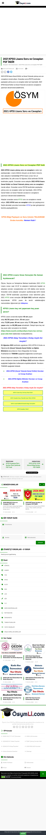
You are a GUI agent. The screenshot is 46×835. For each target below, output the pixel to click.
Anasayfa (5, 64)
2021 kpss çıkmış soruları (26, 476)
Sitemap (28, 751)
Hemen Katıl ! (30, 220)
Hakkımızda (29, 762)
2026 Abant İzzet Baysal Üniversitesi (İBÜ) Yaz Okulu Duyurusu (34, 657)
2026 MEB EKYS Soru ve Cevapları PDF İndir (33, 503)
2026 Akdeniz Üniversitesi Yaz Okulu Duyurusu (35, 678)
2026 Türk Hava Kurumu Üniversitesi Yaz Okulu (33, 698)
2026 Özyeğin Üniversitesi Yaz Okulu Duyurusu (12, 698)
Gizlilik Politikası (7, 762)
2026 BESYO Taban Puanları (11, 741)
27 (37, 662)
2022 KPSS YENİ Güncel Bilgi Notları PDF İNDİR (33, 465)
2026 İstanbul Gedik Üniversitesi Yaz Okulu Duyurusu (12, 656)
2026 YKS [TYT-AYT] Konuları (12, 736)
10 (14, 660)
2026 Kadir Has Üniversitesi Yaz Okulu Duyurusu (12, 678)
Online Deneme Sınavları (10, 751)
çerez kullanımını (25, 831)
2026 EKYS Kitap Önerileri (10, 746)
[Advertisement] (23, 31)
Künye (5, 767)
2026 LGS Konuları (31, 736)
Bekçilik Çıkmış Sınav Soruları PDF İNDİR (12, 503)
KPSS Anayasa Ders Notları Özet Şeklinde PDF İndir (13, 465)
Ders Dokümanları (13, 64)
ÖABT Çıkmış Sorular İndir (34, 741)
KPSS (20, 199)
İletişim (28, 767)
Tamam (23, 833)
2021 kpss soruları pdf (17, 478)
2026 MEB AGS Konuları (33, 746)
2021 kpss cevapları (14, 476)
